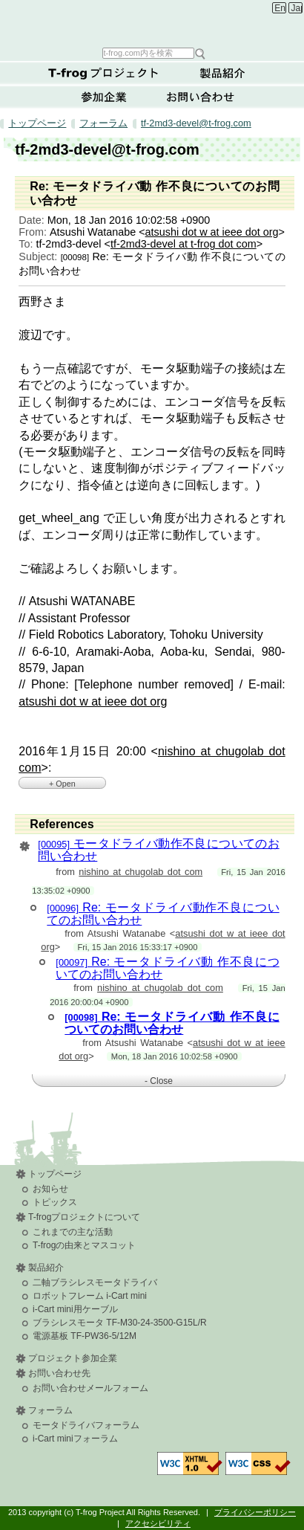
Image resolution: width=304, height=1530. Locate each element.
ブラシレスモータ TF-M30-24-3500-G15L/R (120, 1322)
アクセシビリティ (158, 1523)
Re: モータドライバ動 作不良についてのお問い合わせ (172, 1023)
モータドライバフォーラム (86, 1425)
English (279, 8)
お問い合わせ (200, 97)
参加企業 (104, 97)
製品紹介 (222, 73)
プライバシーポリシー (255, 1512)
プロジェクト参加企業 (72, 1358)
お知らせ (50, 1189)
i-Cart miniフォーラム (75, 1438)
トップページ (37, 123)
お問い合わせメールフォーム (90, 1388)
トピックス (55, 1202)
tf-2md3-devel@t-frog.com (196, 123)
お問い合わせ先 (59, 1373)
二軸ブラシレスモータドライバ (95, 1282)
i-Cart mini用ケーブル (75, 1309)
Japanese (297, 8)
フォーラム (103, 123)
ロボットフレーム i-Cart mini (90, 1296)
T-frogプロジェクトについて (103, 73)
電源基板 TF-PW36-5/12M (84, 1336)
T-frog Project (154, 22)
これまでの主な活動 (73, 1232)
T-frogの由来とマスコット (84, 1245)
